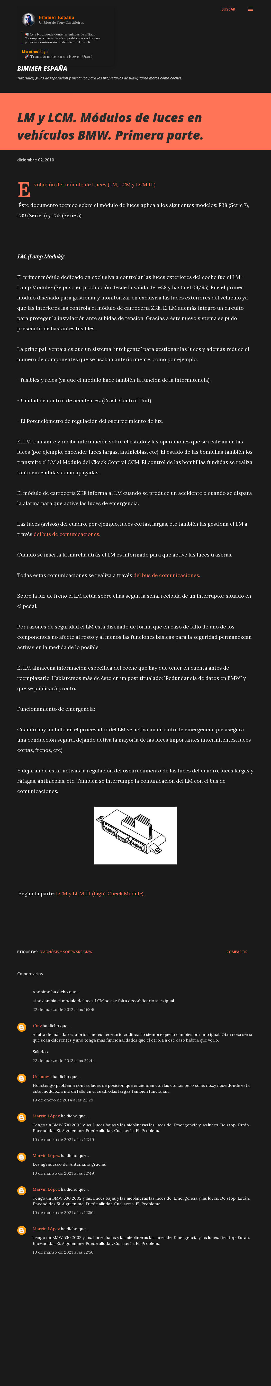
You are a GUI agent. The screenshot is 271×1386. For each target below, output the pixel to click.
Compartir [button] (237, 951)
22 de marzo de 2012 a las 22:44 (64, 1060)
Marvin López (46, 1115)
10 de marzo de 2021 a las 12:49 (63, 1139)
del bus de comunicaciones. (67, 534)
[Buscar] (228, 9)
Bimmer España (42, 68)
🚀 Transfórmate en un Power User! (58, 56)
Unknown (42, 1076)
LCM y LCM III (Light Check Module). (100, 893)
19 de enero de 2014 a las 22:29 (63, 1099)
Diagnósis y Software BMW (66, 951)
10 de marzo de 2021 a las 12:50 (63, 1212)
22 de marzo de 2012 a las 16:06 (63, 1009)
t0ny (37, 1025)
